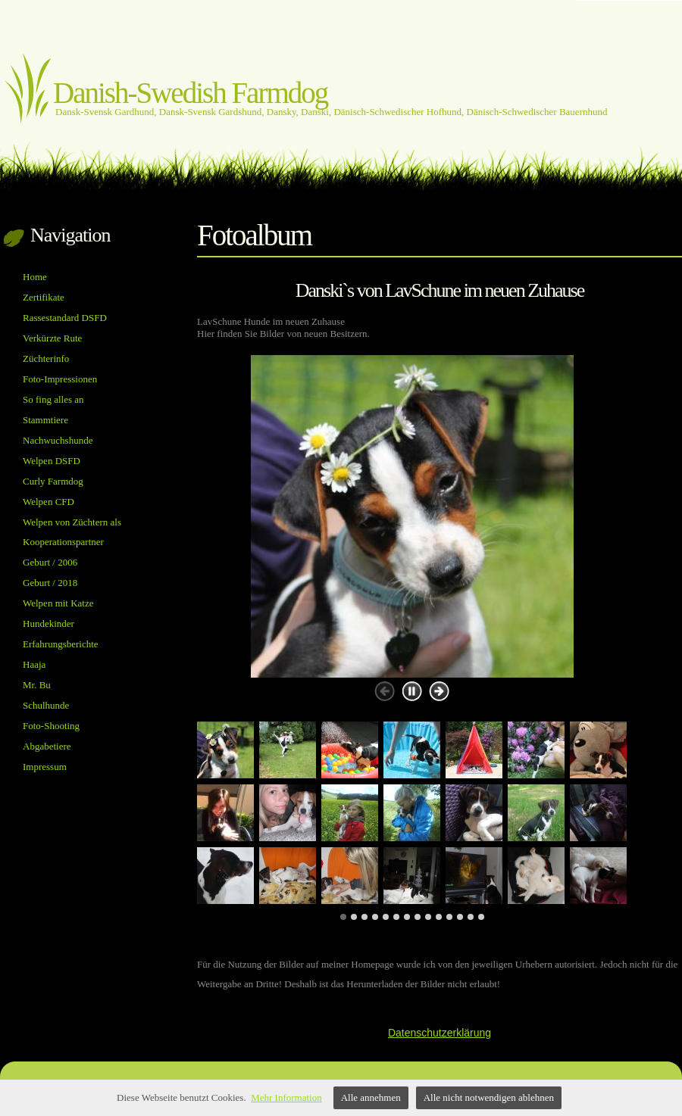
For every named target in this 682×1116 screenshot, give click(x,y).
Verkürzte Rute (52, 338)
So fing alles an (53, 399)
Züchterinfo (46, 358)
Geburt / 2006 (50, 562)
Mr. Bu (37, 684)
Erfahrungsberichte (61, 644)
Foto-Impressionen (60, 379)
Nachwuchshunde (57, 440)
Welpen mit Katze (58, 603)
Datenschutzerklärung (439, 1033)
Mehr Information (286, 1097)
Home (35, 276)
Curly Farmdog (53, 481)
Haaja (34, 664)
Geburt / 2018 (50, 582)
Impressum (45, 766)
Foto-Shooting (51, 725)
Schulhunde (46, 705)
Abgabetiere (47, 746)
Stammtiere (45, 420)
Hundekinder (48, 623)
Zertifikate (43, 297)
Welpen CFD (48, 501)
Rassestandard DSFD (65, 317)
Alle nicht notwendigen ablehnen (489, 1097)
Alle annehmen (371, 1097)
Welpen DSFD (51, 460)
